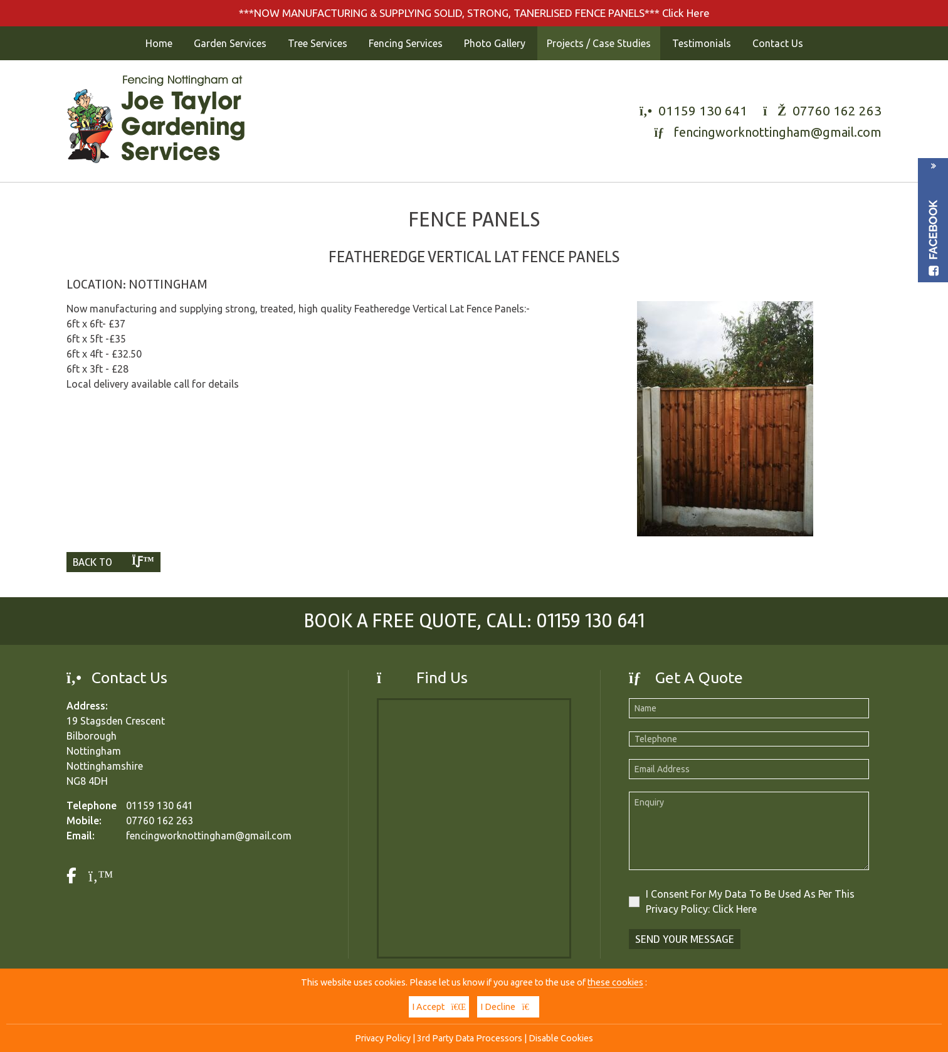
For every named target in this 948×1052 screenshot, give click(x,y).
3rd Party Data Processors (469, 1038)
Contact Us (777, 43)
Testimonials (701, 43)
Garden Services (230, 43)
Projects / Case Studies (599, 43)
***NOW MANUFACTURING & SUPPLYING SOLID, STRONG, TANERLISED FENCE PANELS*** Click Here (474, 13)
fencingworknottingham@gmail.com (777, 132)
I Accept (439, 1007)
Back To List (113, 563)
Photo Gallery (494, 43)
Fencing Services (406, 43)
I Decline (507, 1007)
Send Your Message (684, 939)
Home (158, 43)
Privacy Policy (383, 1038)
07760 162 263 (837, 110)
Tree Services (317, 43)
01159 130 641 (702, 110)
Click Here (734, 909)
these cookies (615, 982)
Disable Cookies (561, 1038)
